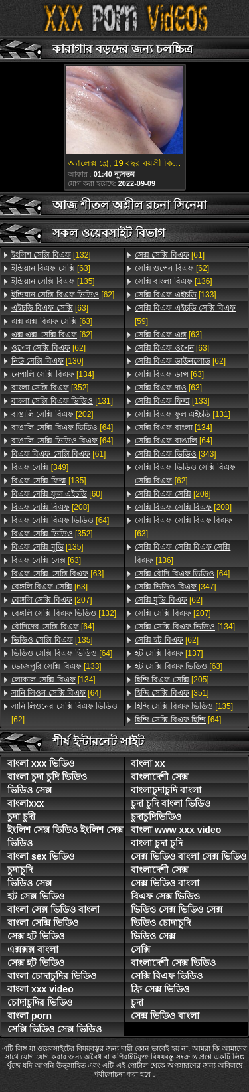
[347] (175, 586)
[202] (52, 414)
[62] (62, 294)
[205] (172, 679)
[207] (51, 600)
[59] (185, 314)
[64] (62, 427)
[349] (39, 467)
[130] (47, 361)
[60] (56, 494)
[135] (53, 281)
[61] (58, 454)
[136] (173, 281)
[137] (169, 653)
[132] (51, 255)
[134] (52, 374)
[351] (172, 693)
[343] (175, 454)
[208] (50, 507)
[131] (62, 401)
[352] (50, 387)
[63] (50, 268)
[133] (56, 666)
